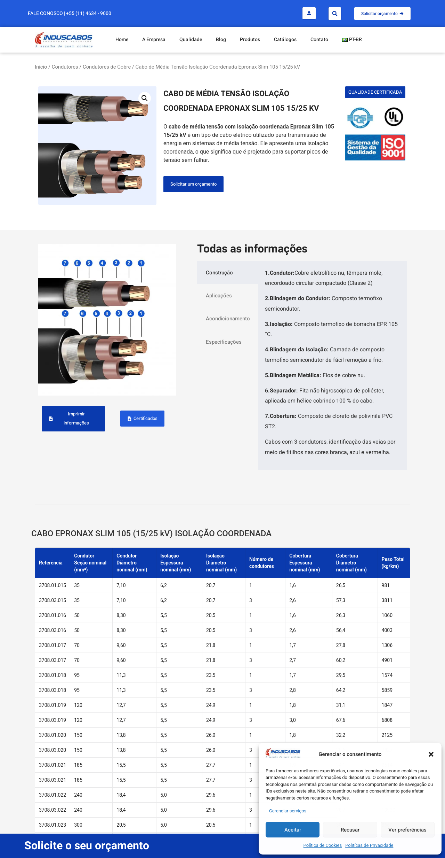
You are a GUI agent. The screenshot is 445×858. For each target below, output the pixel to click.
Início (41, 67)
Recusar (350, 830)
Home (121, 39)
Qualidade (190, 39)
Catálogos (285, 39)
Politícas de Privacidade (369, 845)
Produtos (250, 39)
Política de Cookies (323, 845)
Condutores (65, 67)
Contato (319, 39)
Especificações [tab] (224, 342)
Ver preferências (407, 830)
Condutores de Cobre (107, 67)
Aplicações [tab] (219, 295)
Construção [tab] (219, 272)
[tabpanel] (332, 365)
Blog (221, 39)
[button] (431, 754)
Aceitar (292, 830)
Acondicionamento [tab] (228, 318)
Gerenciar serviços (287, 810)
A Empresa (153, 39)
